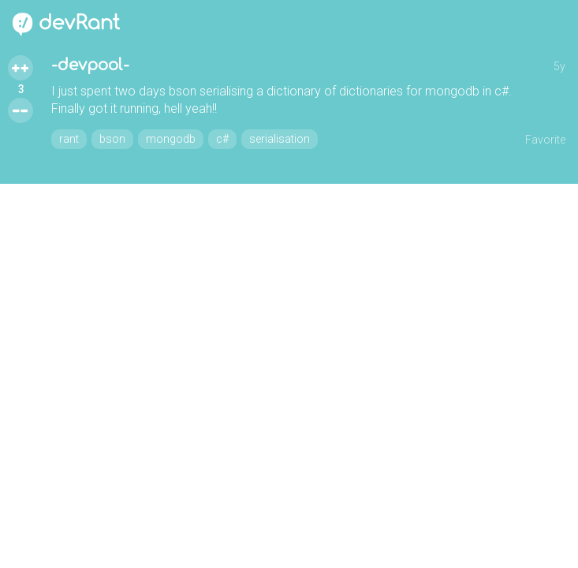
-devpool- (90, 65)
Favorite (545, 139)
